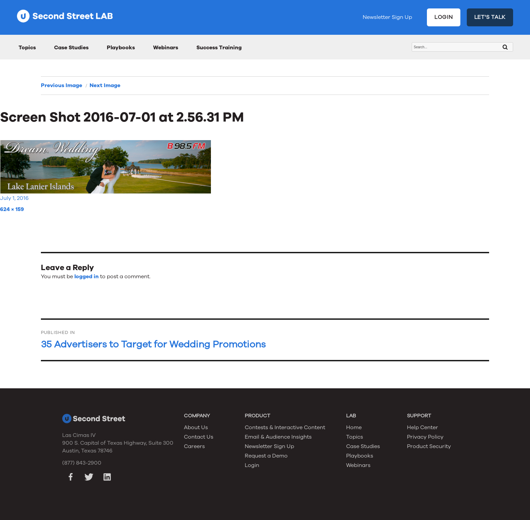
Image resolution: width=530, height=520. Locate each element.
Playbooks (121, 47)
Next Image (105, 85)
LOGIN (443, 17)
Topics (27, 47)
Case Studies (71, 47)
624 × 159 (12, 209)
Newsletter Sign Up (387, 17)
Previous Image (61, 85)
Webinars (165, 47)
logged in (86, 276)
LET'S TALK (490, 17)
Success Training (219, 47)
